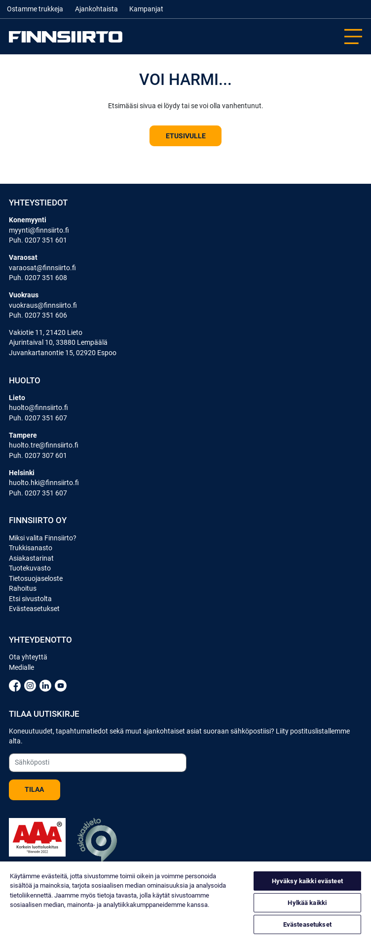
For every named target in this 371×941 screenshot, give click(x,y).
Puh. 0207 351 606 (38, 315)
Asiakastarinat (31, 558)
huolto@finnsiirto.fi (38, 407)
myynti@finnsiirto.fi (39, 230)
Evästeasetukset (34, 609)
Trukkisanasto (30, 548)
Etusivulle (186, 136)
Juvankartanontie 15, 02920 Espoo (62, 353)
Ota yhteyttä (28, 657)
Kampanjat (146, 9)
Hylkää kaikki (307, 902)
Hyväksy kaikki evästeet (307, 881)
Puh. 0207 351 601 (38, 240)
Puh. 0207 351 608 (38, 278)
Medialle (21, 667)
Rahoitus (23, 588)
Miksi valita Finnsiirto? (42, 538)
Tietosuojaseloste (36, 578)
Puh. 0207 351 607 (38, 418)
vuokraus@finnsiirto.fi (43, 305)
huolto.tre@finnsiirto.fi (43, 445)
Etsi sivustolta (30, 599)
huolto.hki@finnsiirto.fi (44, 483)
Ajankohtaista (96, 9)
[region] (185, 901)
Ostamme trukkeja (35, 9)
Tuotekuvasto (30, 568)
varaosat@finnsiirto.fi (42, 268)
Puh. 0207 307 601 (38, 455)
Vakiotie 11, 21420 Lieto (45, 332)
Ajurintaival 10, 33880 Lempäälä (58, 342)
